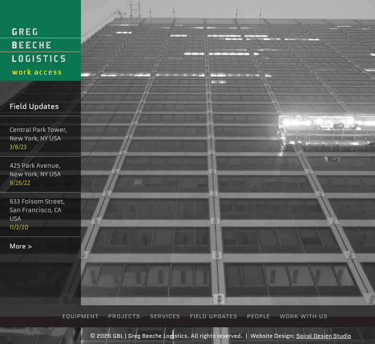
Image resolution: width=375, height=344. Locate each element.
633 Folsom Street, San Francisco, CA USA (37, 210)
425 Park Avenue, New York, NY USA (35, 170)
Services (165, 316)
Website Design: (272, 336)
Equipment (80, 316)
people (258, 316)
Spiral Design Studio (323, 336)
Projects (124, 316)
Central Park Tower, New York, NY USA (38, 134)
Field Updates (214, 316)
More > (21, 246)
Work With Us (304, 316)
